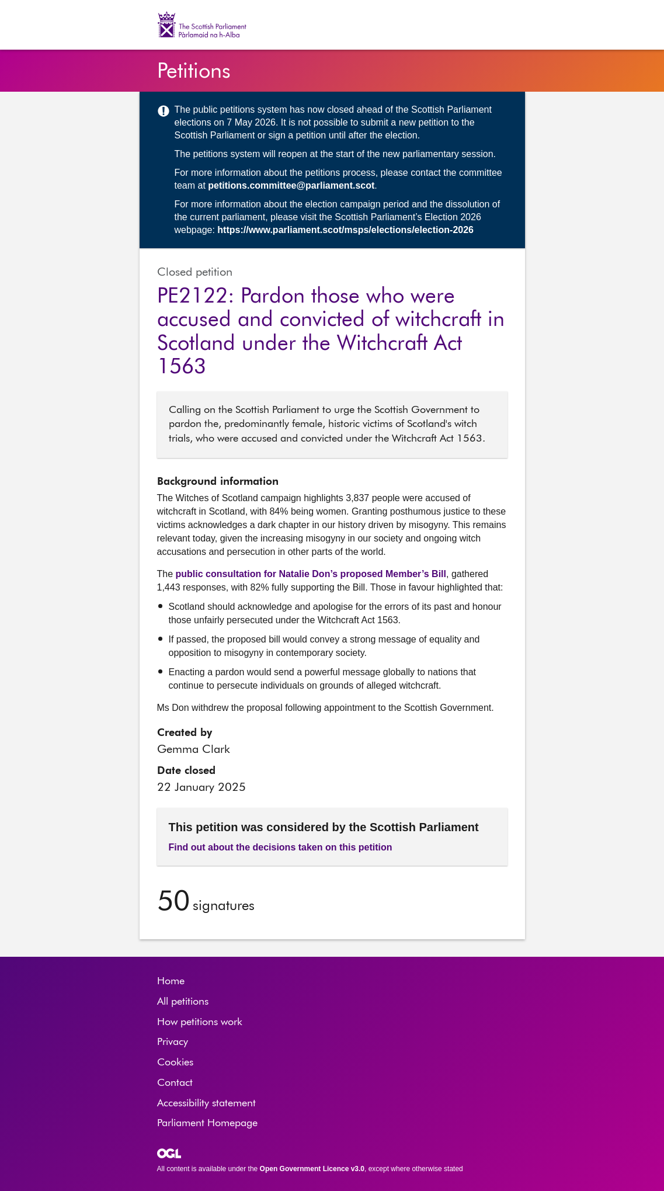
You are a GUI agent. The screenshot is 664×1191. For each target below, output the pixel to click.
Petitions (194, 71)
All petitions (182, 1001)
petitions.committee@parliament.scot (291, 185)
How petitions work (199, 1022)
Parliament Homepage (207, 1123)
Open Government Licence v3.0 (312, 1169)
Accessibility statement (206, 1103)
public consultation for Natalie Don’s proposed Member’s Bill (311, 574)
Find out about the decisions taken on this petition (280, 847)
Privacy (172, 1042)
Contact (175, 1083)
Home (171, 981)
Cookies (175, 1062)
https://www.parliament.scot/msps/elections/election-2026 (345, 230)
